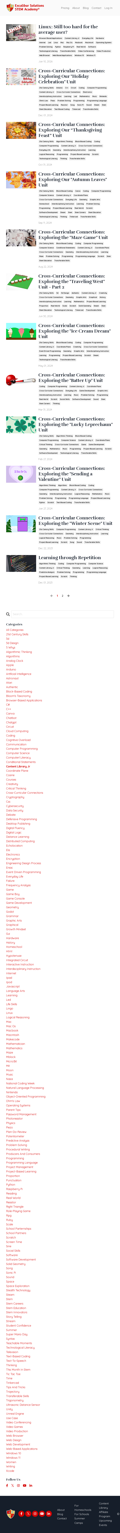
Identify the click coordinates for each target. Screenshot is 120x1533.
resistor (64, 105)
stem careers (80, 212)
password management (21, 1114)
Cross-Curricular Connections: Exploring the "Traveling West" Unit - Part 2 (71, 281)
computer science (46, 195)
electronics (87, 92)
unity (9, 1409)
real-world (81, 47)
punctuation (13, 1180)
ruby (9, 1220)
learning (67, 96)
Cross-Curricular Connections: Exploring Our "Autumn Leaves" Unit (72, 179)
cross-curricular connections (68, 92)
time (9, 1378)
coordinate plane (81, 195)
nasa (9, 1079)
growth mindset (16, 929)
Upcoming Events (106, 1523)
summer (11, 1330)
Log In (108, 7)
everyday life (87, 38)
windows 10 (79, 55)
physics (10, 1123)
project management (19, 1167)
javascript (13, 986)
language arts (15, 991)
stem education (45, 109)
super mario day (16, 1334)
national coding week (20, 1083)
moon (9, 1070)
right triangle (14, 1206)
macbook (78, 43)
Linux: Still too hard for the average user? (68, 29)
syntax (10, 1338)
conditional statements (65, 248)
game (83, 445)
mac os (69, 43)
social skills (65, 399)
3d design (65, 293)
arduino (59, 88)
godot (10, 911)
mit (8, 1066)
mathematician (15, 1044)
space (10, 1281)
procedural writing (18, 1149)
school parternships (18, 1228)
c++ (66, 88)
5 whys (10, 647)
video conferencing (86, 51)
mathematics (85, 96)
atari (9, 682)
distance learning (17, 837)
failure (10, 881)
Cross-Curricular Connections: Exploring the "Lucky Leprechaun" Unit (75, 424)
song (72, 105)
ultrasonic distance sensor (23, 1405)
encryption (13, 859)
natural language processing (25, 1088)
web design (13, 1440)
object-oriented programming (25, 1096)
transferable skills (67, 51)
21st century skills (46, 88)
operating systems (103, 43)
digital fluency (15, 828)
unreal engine (15, 1413)
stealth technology (18, 1290)
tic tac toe (13, 1374)
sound (88, 105)
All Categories (14, 630)
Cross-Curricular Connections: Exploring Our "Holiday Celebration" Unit (71, 76)
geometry (57, 150)
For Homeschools (83, 1508)
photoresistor (14, 1118)
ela (8, 850)
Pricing (64, 7)
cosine (10, 775)
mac (62, 43)
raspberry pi (68, 47)
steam (96, 105)
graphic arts (95, 200)
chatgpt (11, 722)
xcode (10, 1471)
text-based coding (62, 109)
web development (18, 1444)
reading (11, 1193)
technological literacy (48, 51)
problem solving (45, 47)
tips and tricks (15, 1387)
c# (8, 704)
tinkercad (76, 109)
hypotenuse (13, 955)
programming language (97, 101)
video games (14, 1427)
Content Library (105, 1505)
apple (10, 665)
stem (104, 105)
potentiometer (15, 1136)
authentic (75, 293)
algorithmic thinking (64, 142)
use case (12, 1418)
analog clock (14, 661)
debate (11, 814)
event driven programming (50, 351)
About (75, 7)
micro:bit (11, 1061)
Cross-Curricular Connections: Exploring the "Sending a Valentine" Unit (71, 474)
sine (8, 1246)
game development (87, 391)
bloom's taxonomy (18, 696)
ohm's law (43, 101)
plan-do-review (16, 1132)
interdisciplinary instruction (50, 96)
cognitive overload (18, 740)
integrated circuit (17, 960)
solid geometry (85, 306)
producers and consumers (23, 1154)
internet (42, 43)
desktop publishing (18, 823)
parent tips (13, 1110)
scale (65, 306)
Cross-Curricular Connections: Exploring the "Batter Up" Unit (71, 377)
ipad (9, 977)
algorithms (62, 485)
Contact (96, 7)
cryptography (15, 797)
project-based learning (48, 105)
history (103, 297)
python (58, 47)
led (49, 43)
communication (16, 744)
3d (57, 293)
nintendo (103, 96)
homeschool (44, 204)
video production (104, 51)
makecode (13, 1039)
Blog (85, 7)
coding (81, 88)
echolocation (14, 845)
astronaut (12, 678)
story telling (13, 1316)
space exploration (17, 1286)
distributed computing (20, 841)
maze (41, 256)
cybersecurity (15, 806)
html (9, 951)
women (11, 1462)
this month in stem (18, 1369)
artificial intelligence (18, 674)
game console (15, 898)
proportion (43, 306)
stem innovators (16, 1312)
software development (48, 212)
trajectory (12, 1391)
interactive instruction (20, 964)
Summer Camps (80, 1521)
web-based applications (62, 55)
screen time (14, 1242)
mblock (11, 1057)
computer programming (96, 88)
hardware (100, 38)
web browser (44, 55)
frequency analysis (18, 885)
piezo (53, 101)
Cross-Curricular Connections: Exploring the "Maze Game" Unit (73, 234)
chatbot (11, 718)
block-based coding (83, 142)
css (8, 801)
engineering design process (23, 863)
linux (56, 43)
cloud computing (17, 731)
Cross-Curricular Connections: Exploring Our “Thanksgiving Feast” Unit (71, 130)
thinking (63, 159)
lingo (9, 1008)
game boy (13, 894)
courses (11, 779)
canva (77, 191)
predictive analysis (46, 572)
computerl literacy (18, 757)
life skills (11, 1004)
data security (14, 810)
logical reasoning (46, 154)
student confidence (18, 1325)
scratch (95, 154)
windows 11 (91, 55)
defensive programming (21, 819)
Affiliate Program (105, 1514)
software (92, 47)
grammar (12, 916)
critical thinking (45, 445)
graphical (93, 297)
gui (8, 933)
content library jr (72, 38)
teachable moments (19, 1343)
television (12, 1352)
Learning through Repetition (69, 558)
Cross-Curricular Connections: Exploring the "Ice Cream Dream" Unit (74, 331)
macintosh (89, 43)
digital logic (13, 832)
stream (10, 1321)
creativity (103, 293)
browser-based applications (50, 38)
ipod (9, 982)
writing (10, 1466)
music (94, 96)
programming (78, 101)
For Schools (82, 1514)
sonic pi (80, 105)
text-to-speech (16, 1361)
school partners (16, 1233)
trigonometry (14, 1400)
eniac (9, 867)
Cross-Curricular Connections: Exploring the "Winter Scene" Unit (75, 520)
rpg (8, 1215)
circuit (73, 88)
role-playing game (18, 1211)
